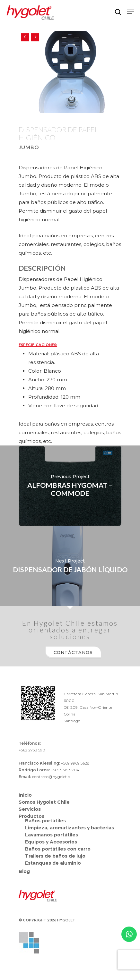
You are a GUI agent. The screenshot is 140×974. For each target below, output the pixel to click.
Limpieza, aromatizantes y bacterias (69, 828)
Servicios (30, 809)
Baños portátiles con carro (58, 849)
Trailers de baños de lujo (55, 856)
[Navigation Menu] (130, 12)
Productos (31, 816)
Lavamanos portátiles (51, 835)
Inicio (25, 795)
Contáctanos (73, 652)
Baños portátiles (45, 820)
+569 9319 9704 (65, 769)
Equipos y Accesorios (51, 842)
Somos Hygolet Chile (44, 802)
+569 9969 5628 (75, 763)
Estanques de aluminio (53, 863)
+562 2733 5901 (33, 750)
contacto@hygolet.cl (51, 776)
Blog (24, 871)
